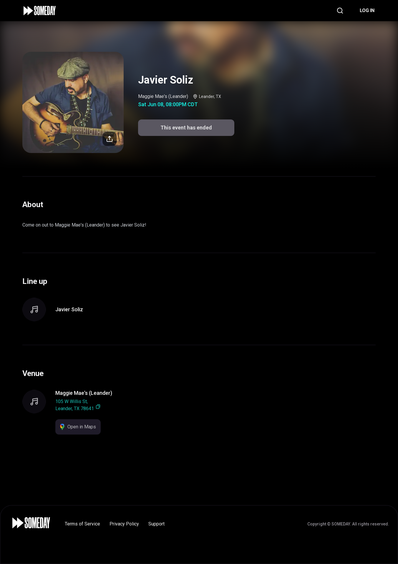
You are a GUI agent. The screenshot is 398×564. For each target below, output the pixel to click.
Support (156, 524)
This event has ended (186, 127)
